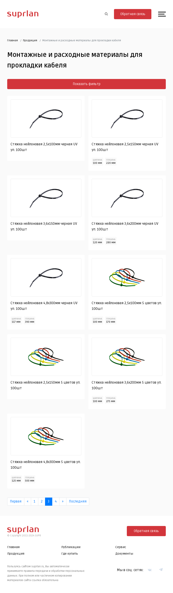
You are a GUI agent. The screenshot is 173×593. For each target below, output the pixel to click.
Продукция (30, 40)
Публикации (70, 547)
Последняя (77, 501)
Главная (12, 40)
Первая (15, 501)
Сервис (120, 547)
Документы (124, 554)
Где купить (69, 554)
